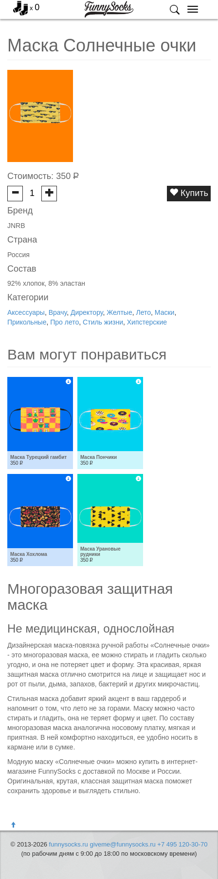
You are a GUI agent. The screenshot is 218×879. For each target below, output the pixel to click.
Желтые (119, 312)
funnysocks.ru (68, 844)
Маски (165, 312)
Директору (87, 312)
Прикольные (26, 322)
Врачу (58, 312)
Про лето (64, 322)
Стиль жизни (103, 322)
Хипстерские (147, 322)
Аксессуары (26, 312)
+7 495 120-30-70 (182, 844)
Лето (143, 312)
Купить (188, 193)
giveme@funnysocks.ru (122, 844)
